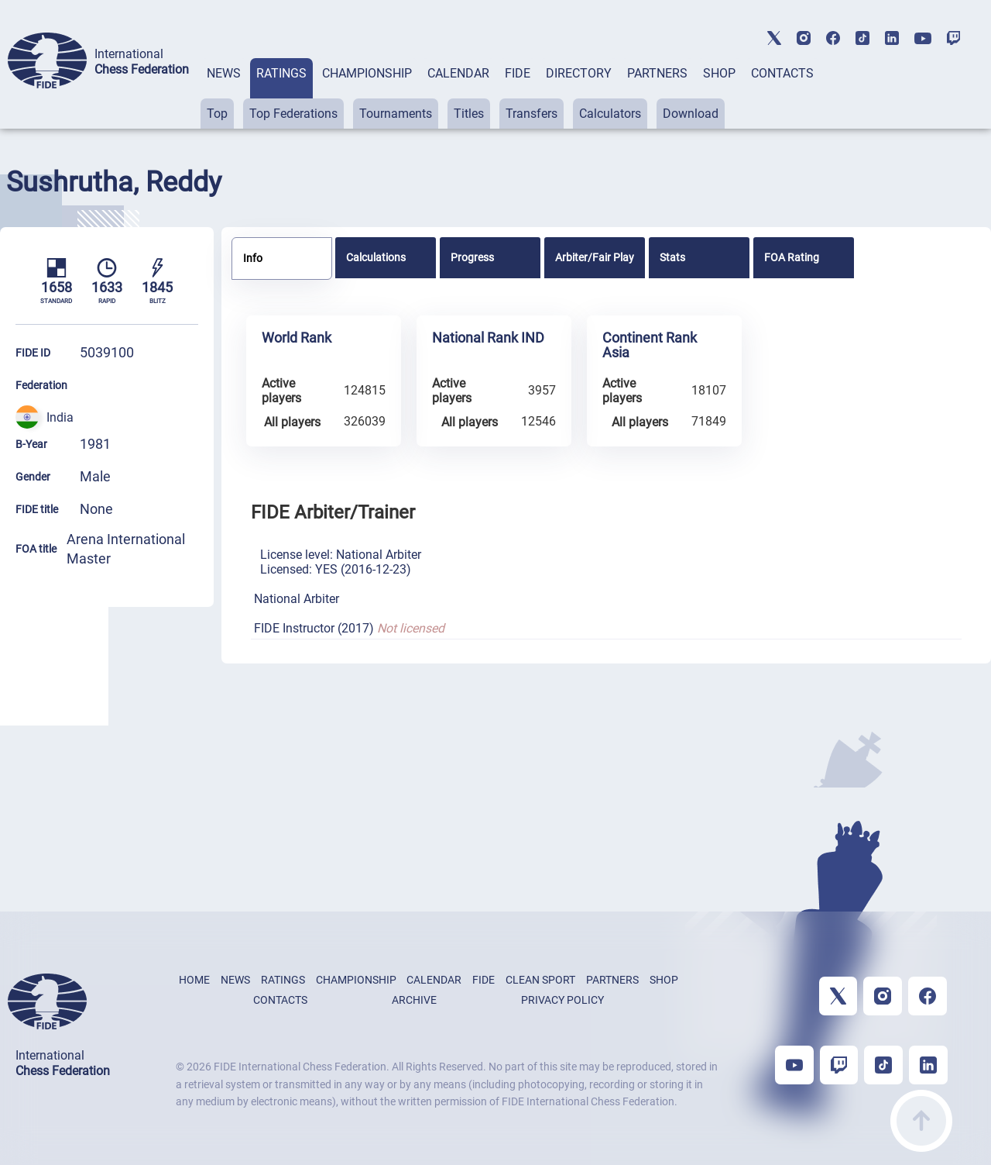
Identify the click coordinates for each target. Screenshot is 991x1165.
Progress (472, 257)
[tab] (224, 93)
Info (252, 258)
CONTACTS (782, 73)
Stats (672, 257)
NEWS (224, 73)
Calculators (610, 113)
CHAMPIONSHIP (367, 73)
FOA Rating (791, 257)
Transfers (531, 113)
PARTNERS (657, 73)
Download (690, 113)
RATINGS (281, 73)
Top (217, 113)
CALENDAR (458, 73)
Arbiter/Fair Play (594, 257)
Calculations (376, 257)
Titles (469, 113)
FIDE (517, 73)
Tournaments (395, 113)
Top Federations (293, 113)
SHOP (719, 73)
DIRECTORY (579, 73)
